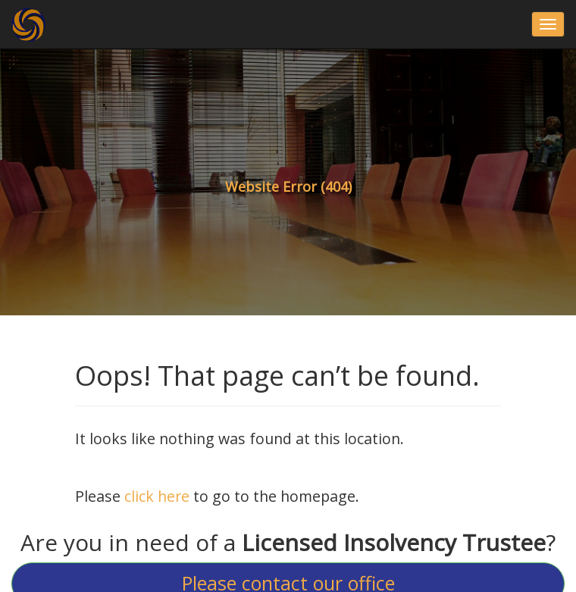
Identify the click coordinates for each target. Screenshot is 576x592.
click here (156, 496)
